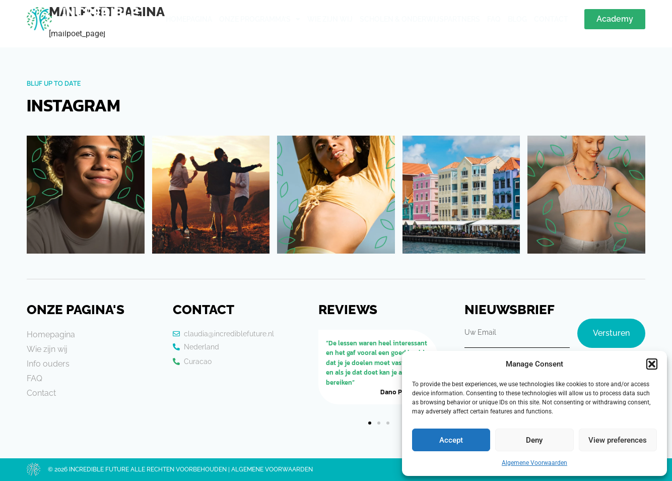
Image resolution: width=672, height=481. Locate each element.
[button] (652, 364)
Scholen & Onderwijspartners (420, 19)
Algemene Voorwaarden (534, 462)
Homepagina (189, 19)
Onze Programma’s (259, 19)
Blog (517, 19)
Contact (551, 19)
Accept (451, 440)
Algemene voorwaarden (272, 469)
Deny (534, 440)
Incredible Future (100, 19)
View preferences (617, 440)
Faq (494, 19)
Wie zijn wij (330, 19)
